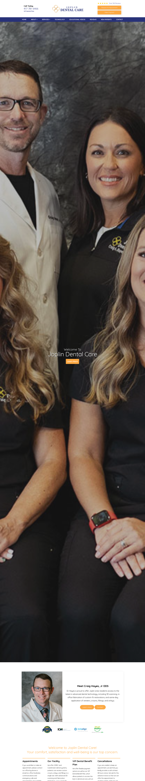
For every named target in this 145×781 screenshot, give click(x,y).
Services (45, 19)
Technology (60, 19)
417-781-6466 (31, 8)
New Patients (106, 19)
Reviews (93, 19)
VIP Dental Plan (29, 11)
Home (24, 19)
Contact (119, 19)
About (33, 19)
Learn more (87, 707)
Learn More (72, 361)
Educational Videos (77, 19)
